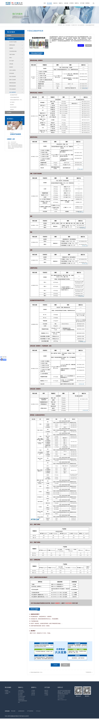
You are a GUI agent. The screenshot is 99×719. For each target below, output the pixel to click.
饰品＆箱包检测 (12, 76)
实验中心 (61, 3)
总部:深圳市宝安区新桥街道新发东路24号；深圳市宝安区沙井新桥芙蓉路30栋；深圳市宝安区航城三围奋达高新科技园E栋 (64, 692)
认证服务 (9, 112)
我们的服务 (49, 3)
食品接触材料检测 (13, 94)
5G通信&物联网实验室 (22, 700)
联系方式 (60, 687)
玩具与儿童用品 (12, 70)
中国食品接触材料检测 (89, 25)
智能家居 (11, 48)
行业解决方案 (74, 25)
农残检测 (12, 109)
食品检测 (12, 104)
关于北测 (82, 3)
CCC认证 (38, 711)
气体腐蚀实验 (88, 672)
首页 (45, 3)
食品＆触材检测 (81, 25)
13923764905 (68, 603)
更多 (19, 702)
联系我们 (88, 3)
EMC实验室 (20, 693)
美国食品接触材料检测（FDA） (16, 99)
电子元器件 (11, 60)
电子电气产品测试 (13, 41)
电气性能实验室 (21, 692)
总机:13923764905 (61, 695)
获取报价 (88, 45)
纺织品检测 (11, 73)
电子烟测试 (12, 102)
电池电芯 (11, 67)
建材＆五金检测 (12, 79)
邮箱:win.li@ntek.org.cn (62, 699)
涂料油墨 (11, 63)
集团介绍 (46, 690)
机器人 (10, 57)
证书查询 (71, 3)
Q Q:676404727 (61, 698)
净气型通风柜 (30, 711)
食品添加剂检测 (13, 107)
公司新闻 (33, 690)
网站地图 (13, 711)
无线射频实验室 (21, 699)
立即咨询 (81, 45)
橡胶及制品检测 (12, 82)
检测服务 (9, 35)
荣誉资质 (46, 692)
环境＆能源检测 (12, 89)
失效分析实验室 (21, 697)
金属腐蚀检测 (21, 711)
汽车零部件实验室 (21, 696)
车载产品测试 (12, 54)
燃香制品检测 (12, 45)
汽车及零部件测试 (13, 51)
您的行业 (55, 3)
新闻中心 (77, 3)
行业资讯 (33, 692)
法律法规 (66, 3)
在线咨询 (57, 603)
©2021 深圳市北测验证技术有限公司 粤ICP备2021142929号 (17, 716)
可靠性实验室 (20, 690)
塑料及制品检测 (12, 85)
